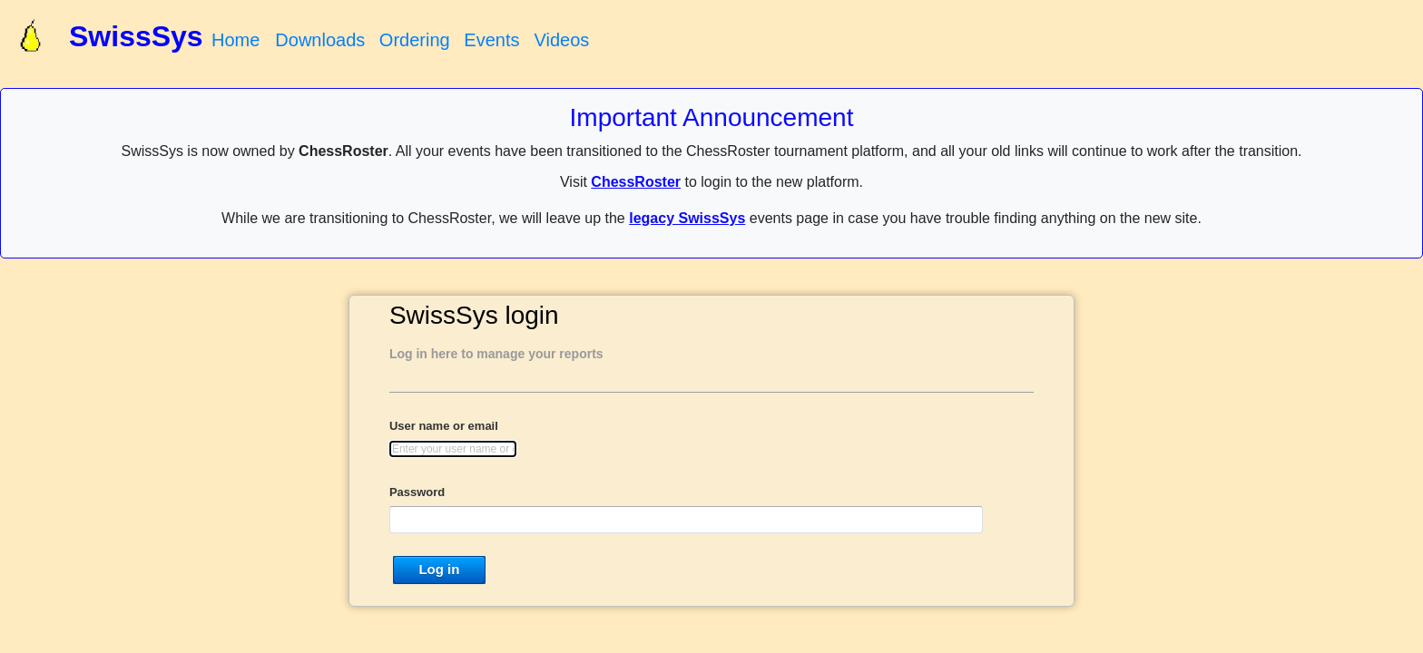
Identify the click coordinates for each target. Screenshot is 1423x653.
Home (235, 40)
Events (491, 40)
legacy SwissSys (687, 218)
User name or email (443, 426)
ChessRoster (636, 182)
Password (417, 492)
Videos (561, 40)
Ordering (414, 40)
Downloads (320, 40)
